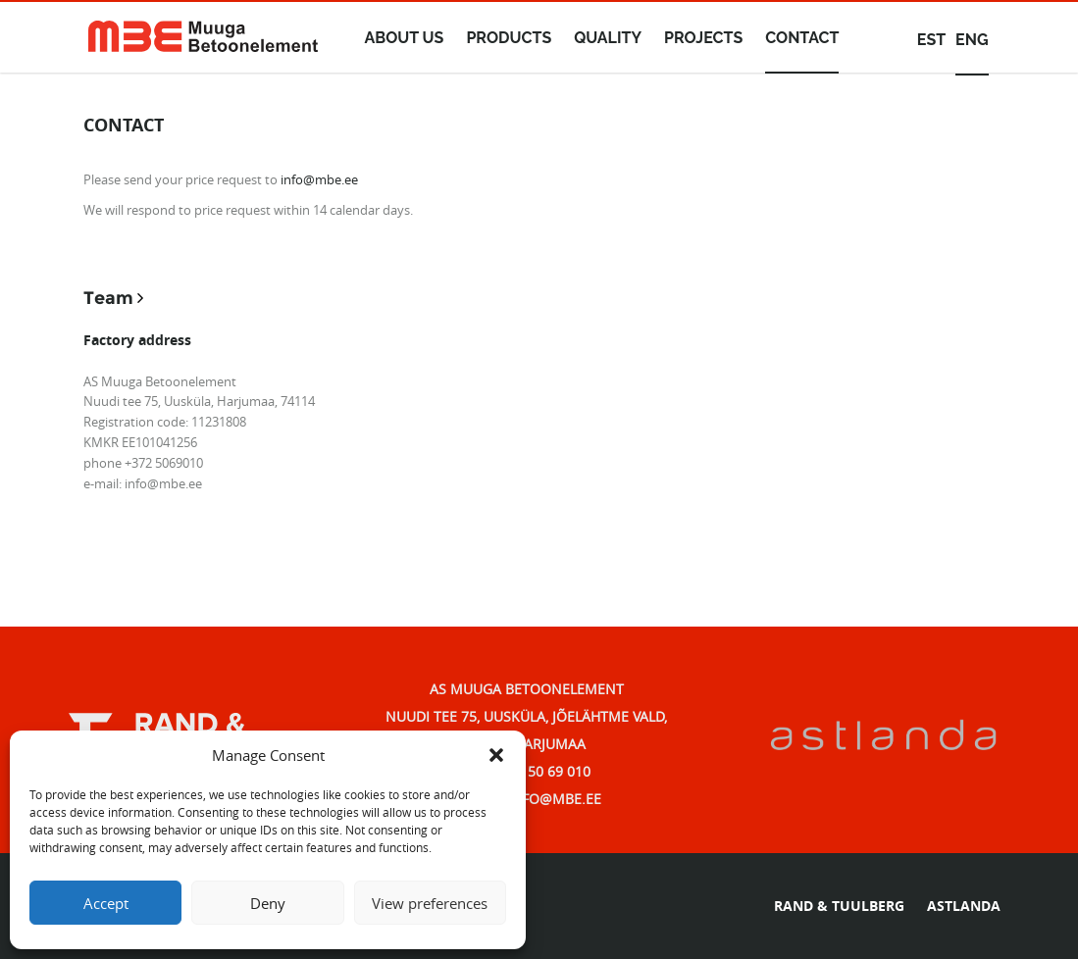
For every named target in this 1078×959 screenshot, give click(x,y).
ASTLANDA (964, 905)
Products (508, 37)
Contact (802, 37)
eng (971, 39)
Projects (703, 37)
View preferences (430, 903)
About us (404, 37)
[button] (496, 755)
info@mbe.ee (319, 179)
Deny (267, 903)
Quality (608, 37)
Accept (105, 903)
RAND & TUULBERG (839, 905)
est (931, 39)
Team (108, 298)
